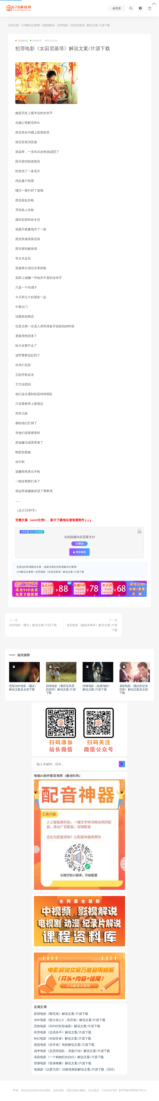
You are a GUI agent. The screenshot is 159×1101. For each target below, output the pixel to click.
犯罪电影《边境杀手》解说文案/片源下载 (62, 1032)
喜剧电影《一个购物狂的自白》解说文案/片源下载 (69, 1057)
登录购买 (79, 552)
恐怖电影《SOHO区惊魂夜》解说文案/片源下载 (67, 1026)
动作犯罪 (36, 40)
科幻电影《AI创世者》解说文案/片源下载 (62, 1038)
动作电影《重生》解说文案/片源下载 (33, 625)
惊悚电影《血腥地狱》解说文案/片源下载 (97, 687)
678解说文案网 (31, 25)
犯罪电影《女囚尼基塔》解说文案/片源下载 (60, 571)
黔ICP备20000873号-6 (132, 1090)
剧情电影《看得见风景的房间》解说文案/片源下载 (61, 689)
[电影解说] (48, 25)
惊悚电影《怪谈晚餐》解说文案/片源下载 (62, 1063)
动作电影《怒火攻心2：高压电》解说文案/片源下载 (69, 1020)
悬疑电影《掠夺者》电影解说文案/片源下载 (64, 1044)
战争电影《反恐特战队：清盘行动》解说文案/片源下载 (72, 1051)
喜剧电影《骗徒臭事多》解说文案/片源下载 (92, 627)
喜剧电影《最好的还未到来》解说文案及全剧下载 (133, 689)
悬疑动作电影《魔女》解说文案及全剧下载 (23, 687)
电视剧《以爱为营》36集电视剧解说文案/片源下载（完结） (75, 1069)
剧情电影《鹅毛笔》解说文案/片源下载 (61, 1013)
